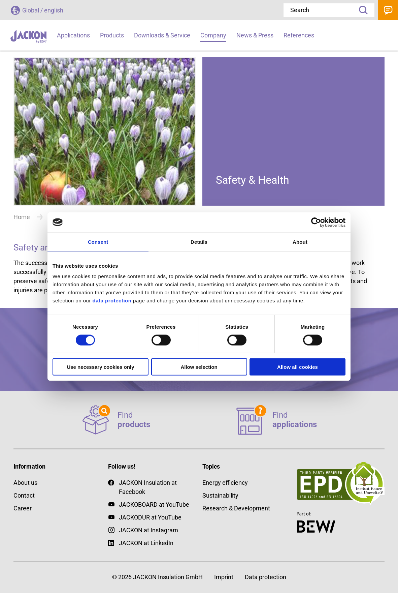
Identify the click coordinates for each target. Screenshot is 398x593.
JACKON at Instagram (148, 530)
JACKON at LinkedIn (140, 542)
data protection (111, 300)
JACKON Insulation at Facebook (142, 486)
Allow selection (198, 367)
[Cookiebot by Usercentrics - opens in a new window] (316, 222)
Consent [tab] (98, 241)
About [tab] (300, 241)
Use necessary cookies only (100, 367)
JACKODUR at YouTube (150, 517)
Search (360, 10)
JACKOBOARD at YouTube (154, 504)
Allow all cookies (297, 367)
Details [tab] (199, 241)
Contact (388, 10)
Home (21, 216)
